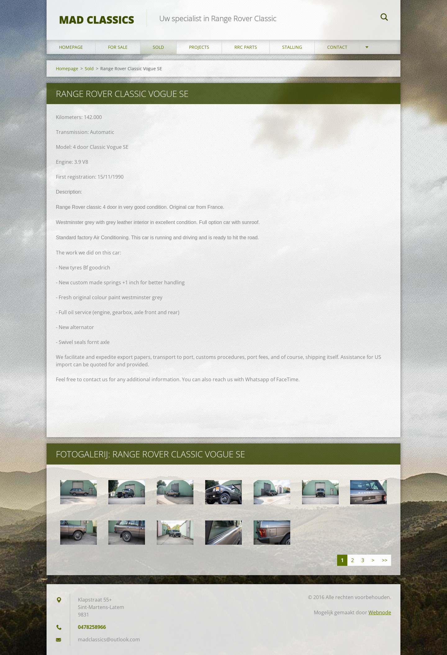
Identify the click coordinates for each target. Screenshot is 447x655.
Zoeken (384, 18)
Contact (337, 47)
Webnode (379, 612)
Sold (158, 47)
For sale (118, 47)
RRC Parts (245, 47)
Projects (199, 47)
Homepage (71, 47)
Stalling (292, 47)
